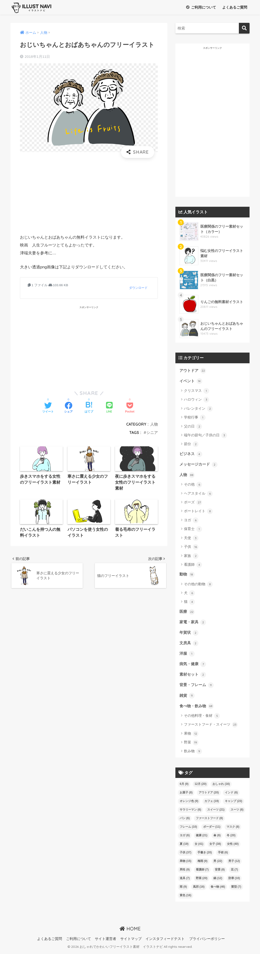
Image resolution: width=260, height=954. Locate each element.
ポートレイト (198, 512)
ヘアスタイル (198, 494)
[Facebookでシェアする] (68, 408)
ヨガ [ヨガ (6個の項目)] (185, 837)
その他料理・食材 (202, 718)
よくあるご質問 (234, 7)
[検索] (244, 28)
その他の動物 (198, 585)
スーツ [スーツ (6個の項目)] (237, 812)
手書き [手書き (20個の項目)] (204, 854)
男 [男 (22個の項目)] (217, 863)
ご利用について (201, 7)
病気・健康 (193, 666)
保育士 (193, 530)
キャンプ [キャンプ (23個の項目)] (233, 803)
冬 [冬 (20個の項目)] (231, 837)
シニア (152, 432)
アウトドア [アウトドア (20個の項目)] (209, 795)
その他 (193, 485)
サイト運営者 (105, 941)
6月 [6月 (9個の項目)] (184, 786)
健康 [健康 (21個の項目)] (201, 837)
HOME (130, 931)
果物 (191, 736)
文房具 (189, 644)
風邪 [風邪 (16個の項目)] (199, 889)
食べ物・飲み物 (197, 708)
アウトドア (193, 370)
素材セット (193, 676)
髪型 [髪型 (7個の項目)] (236, 889)
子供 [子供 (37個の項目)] (185, 854)
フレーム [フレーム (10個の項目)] (188, 829)
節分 (191, 444)
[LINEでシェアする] (109, 407)
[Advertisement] (89, 196)
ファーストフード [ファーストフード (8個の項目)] (209, 820)
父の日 (193, 427)
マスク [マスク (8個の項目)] (232, 829)
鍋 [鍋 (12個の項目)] (217, 880)
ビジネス (191, 454)
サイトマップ (131, 941)
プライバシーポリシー (207, 941)
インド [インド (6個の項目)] (231, 795)
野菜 (191, 745)
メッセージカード (199, 464)
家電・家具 (193, 623)
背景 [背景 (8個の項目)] (220, 872)
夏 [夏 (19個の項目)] (184, 846)
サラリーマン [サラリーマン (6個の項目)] (190, 812)
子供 (191, 548)
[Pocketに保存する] (129, 408)
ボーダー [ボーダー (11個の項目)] (212, 829)
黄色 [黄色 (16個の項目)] (185, 897)
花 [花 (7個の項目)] (234, 872)
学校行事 (195, 418)
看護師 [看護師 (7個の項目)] (202, 872)
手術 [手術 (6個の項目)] (223, 854)
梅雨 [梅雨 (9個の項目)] (202, 863)
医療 (187, 612)
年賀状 (189, 634)
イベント (191, 381)
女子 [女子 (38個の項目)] (215, 846)
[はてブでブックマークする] (89, 408)
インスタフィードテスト (165, 941)
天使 (191, 539)
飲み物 (193, 754)
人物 (154, 424)
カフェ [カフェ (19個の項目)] (211, 803)
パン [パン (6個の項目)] (185, 820)
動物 (187, 575)
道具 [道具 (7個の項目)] (185, 880)
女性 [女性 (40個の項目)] (233, 846)
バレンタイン (198, 409)
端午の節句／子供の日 (205, 435)
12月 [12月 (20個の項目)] (201, 786)
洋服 (187, 655)
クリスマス (196, 391)
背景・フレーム (197, 687)
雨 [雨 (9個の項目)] (183, 889)
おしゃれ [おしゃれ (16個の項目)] (221, 786)
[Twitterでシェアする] (48, 408)
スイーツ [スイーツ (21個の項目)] (216, 812)
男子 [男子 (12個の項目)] (234, 863)
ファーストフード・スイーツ (211, 727)
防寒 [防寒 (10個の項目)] (234, 880)
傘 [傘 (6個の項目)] (217, 837)
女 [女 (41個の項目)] (199, 846)
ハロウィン (196, 400)
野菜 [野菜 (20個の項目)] (201, 880)
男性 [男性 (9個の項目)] (185, 872)
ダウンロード (138, 288)
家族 (191, 557)
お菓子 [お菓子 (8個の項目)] (186, 795)
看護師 (193, 565)
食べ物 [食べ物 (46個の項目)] (218, 889)
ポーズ (193, 503)
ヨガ (191, 521)
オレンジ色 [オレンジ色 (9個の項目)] (189, 803)
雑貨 (187, 697)
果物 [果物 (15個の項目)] (185, 863)
